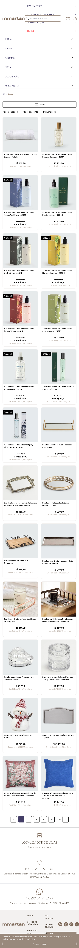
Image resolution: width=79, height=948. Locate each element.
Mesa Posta (39, 86)
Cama (39, 39)
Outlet (51, 30)
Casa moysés (51, 6)
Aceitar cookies (39, 944)
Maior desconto (30, 111)
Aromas (39, 58)
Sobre (30, 915)
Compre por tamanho (51, 14)
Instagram (66, 924)
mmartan (14, 18)
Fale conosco (49, 916)
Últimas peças (51, 22)
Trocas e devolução (50, 925)
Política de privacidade (32, 923)
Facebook (77, 924)
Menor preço (49, 111)
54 (60, 819)
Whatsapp (60, 924)
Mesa (39, 67)
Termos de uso (32, 931)
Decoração (39, 76)
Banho (39, 48)
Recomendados (10, 111)
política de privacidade (28, 939)
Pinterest (71, 924)
